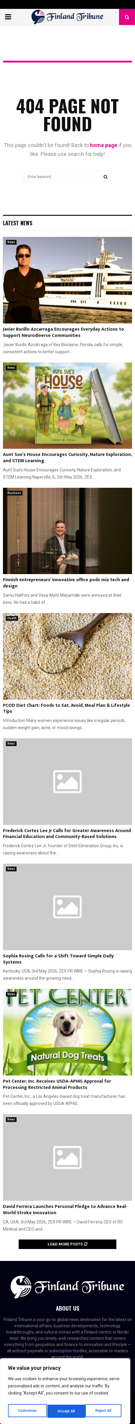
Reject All (66, 1411)
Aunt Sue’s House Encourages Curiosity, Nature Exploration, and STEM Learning (67, 458)
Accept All (104, 1411)
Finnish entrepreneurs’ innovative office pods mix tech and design (66, 583)
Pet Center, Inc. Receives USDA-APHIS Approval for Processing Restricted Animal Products (57, 1084)
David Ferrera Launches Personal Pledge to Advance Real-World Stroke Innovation (65, 1210)
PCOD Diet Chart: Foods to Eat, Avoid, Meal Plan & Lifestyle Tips (66, 708)
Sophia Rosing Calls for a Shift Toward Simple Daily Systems (58, 959)
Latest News (17, 223)
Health (12, 618)
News (11, 242)
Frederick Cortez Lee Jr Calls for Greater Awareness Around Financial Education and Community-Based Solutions (67, 834)
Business (14, 493)
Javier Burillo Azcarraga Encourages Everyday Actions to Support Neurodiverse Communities (63, 332)
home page (103, 145)
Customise (27, 1411)
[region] (65, 1393)
